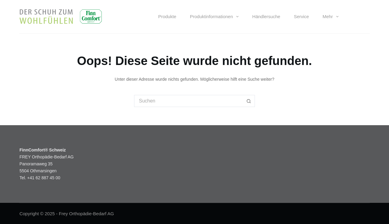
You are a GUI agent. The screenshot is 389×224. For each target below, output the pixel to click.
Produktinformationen (215, 16)
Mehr (332, 16)
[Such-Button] (249, 101)
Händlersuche (266, 16)
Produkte (167, 16)
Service (301, 16)
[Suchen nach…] (188, 101)
